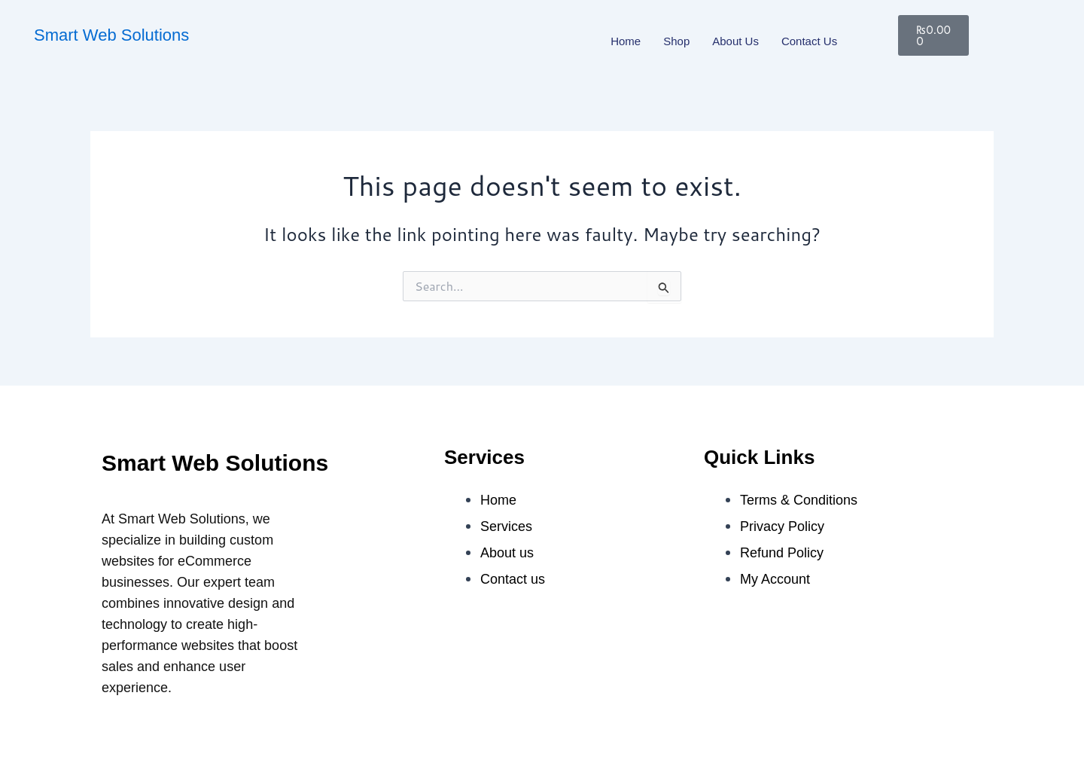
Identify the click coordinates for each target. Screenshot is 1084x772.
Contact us (809, 41)
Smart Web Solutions (111, 35)
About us (735, 41)
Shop (676, 41)
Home (626, 41)
